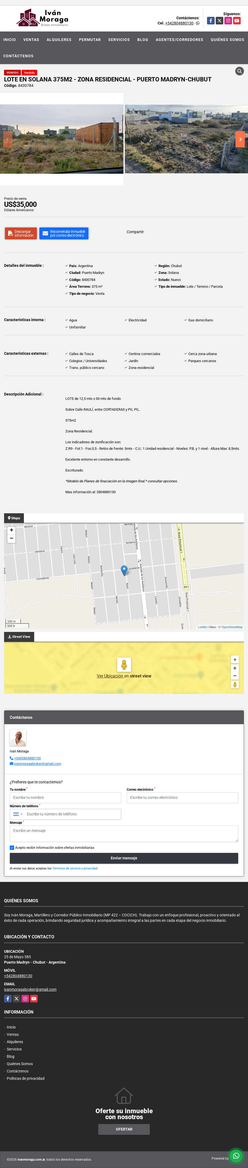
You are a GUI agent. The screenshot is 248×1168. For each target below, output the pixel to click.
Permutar (90, 39)
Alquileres (59, 39)
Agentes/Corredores (180, 39)
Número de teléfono (25, 806)
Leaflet (202, 627)
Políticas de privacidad (25, 1078)
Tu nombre (18, 789)
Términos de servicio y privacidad (74, 868)
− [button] (11, 539)
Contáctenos (18, 56)
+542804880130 (179, 23)
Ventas (31, 39)
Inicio (9, 39)
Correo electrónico (141, 789)
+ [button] (11, 531)
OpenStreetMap (232, 627)
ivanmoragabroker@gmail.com (37, 764)
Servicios (119, 39)
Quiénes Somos (227, 39)
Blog (142, 39)
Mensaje (17, 822)
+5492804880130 (27, 758)
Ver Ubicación (110, 676)
